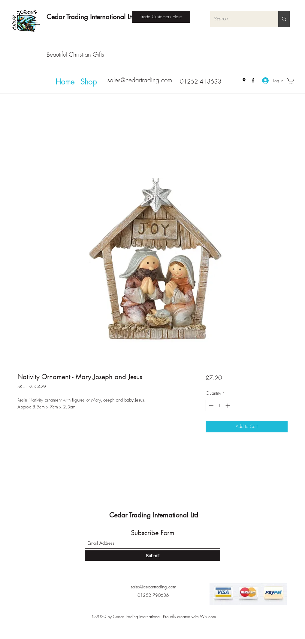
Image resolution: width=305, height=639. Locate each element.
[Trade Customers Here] (161, 17)
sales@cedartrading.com (139, 80)
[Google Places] (244, 80)
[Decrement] (211, 405)
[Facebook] (253, 80)
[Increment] (228, 405)
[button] (290, 81)
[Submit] (152, 555)
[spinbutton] (219, 405)
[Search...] (240, 19)
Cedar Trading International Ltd (91, 17)
